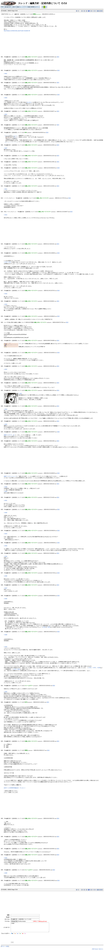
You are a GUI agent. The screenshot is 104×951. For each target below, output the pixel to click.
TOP (2, 7)
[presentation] (22, 937)
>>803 (5, 97)
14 (82, 11)
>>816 (5, 293)
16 (86, 11)
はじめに (29, 102)
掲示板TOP (8, 7)
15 (84, 11)
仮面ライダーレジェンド (10, 476)
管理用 (32, 7)
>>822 (5, 369)
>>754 (9, 262)
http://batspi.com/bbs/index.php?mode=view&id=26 (17, 30)
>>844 (5, 858)
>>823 (48, 627)
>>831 (5, 500)
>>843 (30, 927)
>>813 (5, 214)
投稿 (12, 942)
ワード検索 (27, 7)
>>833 (5, 533)
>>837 (5, 588)
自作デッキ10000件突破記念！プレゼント (15, 787)
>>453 (5, 646)
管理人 (35, 14)
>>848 (5, 873)
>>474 (94, 667)
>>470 (89, 667)
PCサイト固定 (5, 946)
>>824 (5, 409)
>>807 (5, 148)
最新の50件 (100, 11)
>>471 (14, 669)
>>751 (5, 262)
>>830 (5, 491)
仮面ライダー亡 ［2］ (9, 435)
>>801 (5, 73)
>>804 (5, 114)
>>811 (5, 189)
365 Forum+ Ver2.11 (97, 949)
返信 (58, 56)
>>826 (5, 424)
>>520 (98, 667)
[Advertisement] (44, 45)
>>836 (5, 576)
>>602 (18, 669)
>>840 (5, 691)
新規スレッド (20, 7)
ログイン (37, 7)
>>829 (5, 487)
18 (91, 11)
